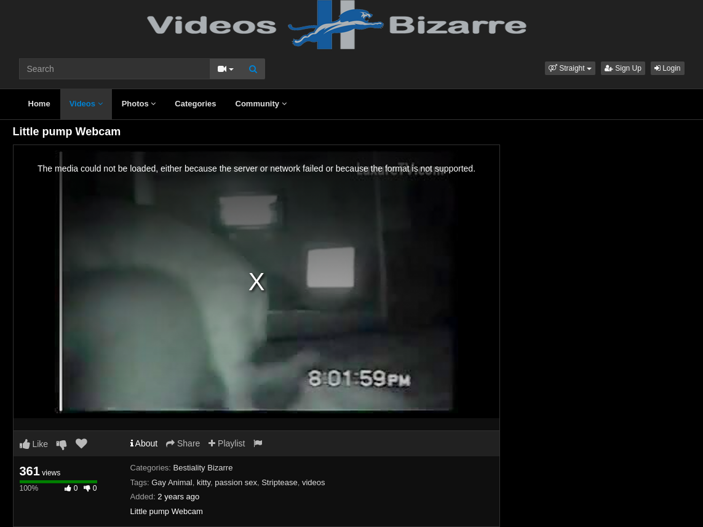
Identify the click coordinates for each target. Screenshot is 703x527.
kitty (203, 482)
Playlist (227, 443)
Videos (86, 103)
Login (667, 68)
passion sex (236, 482)
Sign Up (623, 68)
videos (313, 482)
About (144, 443)
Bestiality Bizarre (203, 467)
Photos (139, 103)
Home (39, 103)
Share (183, 443)
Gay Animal (171, 482)
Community (261, 103)
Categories (195, 103)
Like (34, 444)
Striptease (279, 482)
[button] (570, 68)
